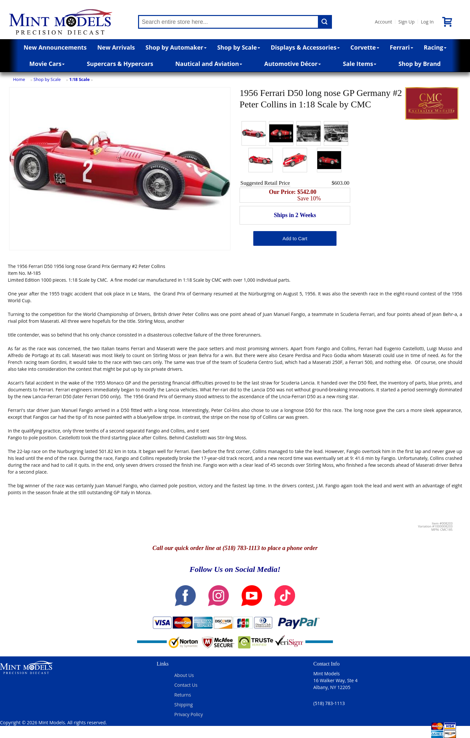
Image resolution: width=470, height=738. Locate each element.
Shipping (183, 704)
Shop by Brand (420, 64)
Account (383, 22)
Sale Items (359, 64)
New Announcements (55, 47)
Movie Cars (47, 64)
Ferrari (401, 47)
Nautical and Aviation (208, 64)
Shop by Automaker (176, 47)
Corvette (365, 47)
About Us (184, 675)
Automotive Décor (292, 64)
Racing (435, 47)
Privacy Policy (188, 714)
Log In (427, 22)
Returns (182, 695)
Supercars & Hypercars (120, 64)
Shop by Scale (238, 47)
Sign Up (406, 22)
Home (19, 79)
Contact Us (185, 685)
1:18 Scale (79, 79)
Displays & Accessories (305, 47)
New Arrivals (116, 47)
